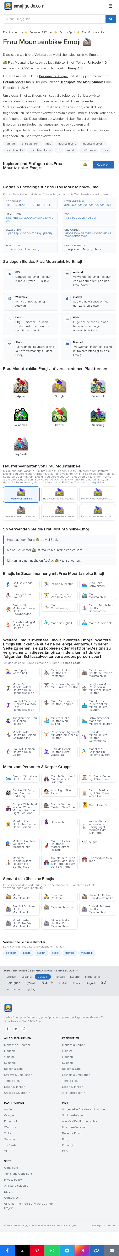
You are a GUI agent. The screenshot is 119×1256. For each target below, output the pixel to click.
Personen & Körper (41, 32)
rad (59, 150)
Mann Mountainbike (94, 595)
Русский (31, 983)
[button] (30, 203)
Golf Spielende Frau (19, 584)
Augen (90, 842)
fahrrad (10, 143)
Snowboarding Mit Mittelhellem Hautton (20, 625)
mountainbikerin (40, 150)
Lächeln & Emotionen (76, 1075)
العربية (91, 983)
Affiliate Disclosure (16, 1185)
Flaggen (9, 1051)
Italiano (75, 976)
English (11, 976)
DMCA (8, 1191)
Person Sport (67, 32)
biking (27, 953)
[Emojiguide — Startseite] (8, 1008)
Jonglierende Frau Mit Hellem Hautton (21, 721)
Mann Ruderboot (96, 623)
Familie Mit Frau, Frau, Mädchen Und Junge (19, 793)
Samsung (10, 1139)
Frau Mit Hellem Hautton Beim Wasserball (57, 752)
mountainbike (14, 150)
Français (59, 976)
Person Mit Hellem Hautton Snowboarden (97, 608)
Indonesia (13, 989)
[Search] (111, 19)
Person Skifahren (59, 584)
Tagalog (30, 989)
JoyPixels (10, 1145)
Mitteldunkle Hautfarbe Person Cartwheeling (20, 735)
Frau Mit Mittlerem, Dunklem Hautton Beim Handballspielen (21, 705)
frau (48, 143)
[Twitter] (15, 1029)
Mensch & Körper (73, 1045)
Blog (65, 1139)
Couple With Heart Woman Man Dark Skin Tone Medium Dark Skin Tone (59, 862)
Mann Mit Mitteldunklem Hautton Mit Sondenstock (18, 862)
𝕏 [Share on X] (22, 1250)
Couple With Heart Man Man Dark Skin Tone (59, 779)
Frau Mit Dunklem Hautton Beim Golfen (20, 752)
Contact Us (11, 1197)
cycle (55, 953)
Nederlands (93, 976)
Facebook (11, 1121)
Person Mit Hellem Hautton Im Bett (21, 777)
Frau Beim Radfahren (54, 896)
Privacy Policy (13, 1179)
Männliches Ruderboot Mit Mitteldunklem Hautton (95, 705)
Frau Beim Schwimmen (93, 584)
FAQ (65, 1151)
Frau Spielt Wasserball (16, 671)
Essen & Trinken (14, 1087)
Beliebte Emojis (72, 1133)
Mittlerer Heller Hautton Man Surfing (57, 721)
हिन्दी (103, 983)
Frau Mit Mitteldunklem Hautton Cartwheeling (94, 736)
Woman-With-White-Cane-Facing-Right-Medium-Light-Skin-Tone (94, 827)
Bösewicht (54, 822)
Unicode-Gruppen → (17, 1093)
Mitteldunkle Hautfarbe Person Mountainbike (97, 673)
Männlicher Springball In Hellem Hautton (96, 752)
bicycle (69, 953)
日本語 (63, 983)
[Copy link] (96, 1250)
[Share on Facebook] (7, 1250)
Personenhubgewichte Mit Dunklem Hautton (61, 685)
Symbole (10, 1063)
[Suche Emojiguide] (54, 19)
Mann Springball (58, 623)
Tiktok (8, 1151)
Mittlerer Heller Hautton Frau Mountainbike (57, 923)
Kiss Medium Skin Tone (97, 859)
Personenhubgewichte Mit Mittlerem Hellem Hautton (61, 735)
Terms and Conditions (18, 1173)
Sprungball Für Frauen (18, 595)
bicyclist (11, 953)
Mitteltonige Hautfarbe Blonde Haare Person (20, 824)
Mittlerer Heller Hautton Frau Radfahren (57, 673)
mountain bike (67, 143)
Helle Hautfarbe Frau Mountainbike (97, 896)
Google (9, 1115)
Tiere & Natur (12, 1081)
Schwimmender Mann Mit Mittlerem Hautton (97, 721)
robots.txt (109, 1225)
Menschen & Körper (17, 1045)
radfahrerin (89, 150)
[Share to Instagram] (81, 1250)
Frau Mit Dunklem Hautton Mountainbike (20, 909)
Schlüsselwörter (72, 1115)
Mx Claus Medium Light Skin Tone (97, 777)
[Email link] (111, 1250)
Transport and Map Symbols (82, 249)
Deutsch (42, 976)
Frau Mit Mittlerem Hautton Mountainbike (97, 909)
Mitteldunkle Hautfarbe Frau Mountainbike (18, 923)
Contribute (11, 1167)
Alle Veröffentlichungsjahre (80, 1121)
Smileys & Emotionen (18, 1075)
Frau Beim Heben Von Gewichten (59, 595)
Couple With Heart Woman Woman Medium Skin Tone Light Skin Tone (21, 809)
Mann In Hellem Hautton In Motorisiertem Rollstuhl (57, 845)
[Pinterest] (24, 1029)
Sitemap (96, 1225)
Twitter (8, 1133)
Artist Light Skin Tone (57, 792)
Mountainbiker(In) (59, 907)
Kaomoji (67, 1145)
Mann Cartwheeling (56, 607)
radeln (71, 150)
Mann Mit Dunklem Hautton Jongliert (59, 702)
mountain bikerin (93, 143)
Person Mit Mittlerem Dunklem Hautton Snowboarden (21, 610)
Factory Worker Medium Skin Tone (59, 806)
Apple (8, 1109)
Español (26, 976)
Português (13, 983)
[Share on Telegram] (66, 1250)
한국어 (77, 983)
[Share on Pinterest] (37, 1250)
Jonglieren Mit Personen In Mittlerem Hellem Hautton (96, 688)
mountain (87, 953)
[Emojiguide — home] (24, 6)
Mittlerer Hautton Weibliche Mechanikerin (20, 844)
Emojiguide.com (13, 32)
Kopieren (103, 164)
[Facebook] (7, 1029)
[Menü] (110, 6)
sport (105, 150)
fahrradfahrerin (30, 143)
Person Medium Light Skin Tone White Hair (95, 793)
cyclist (41, 953)
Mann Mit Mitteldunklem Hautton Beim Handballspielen (19, 688)
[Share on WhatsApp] (51, 1250)
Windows (10, 1127)
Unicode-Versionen (74, 1127)
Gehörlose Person (97, 805)
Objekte (9, 1057)
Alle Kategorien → (73, 1093)
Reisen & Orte (13, 1069)
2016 (24, 88)
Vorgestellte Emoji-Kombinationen (84, 1109)
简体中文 (47, 983)
